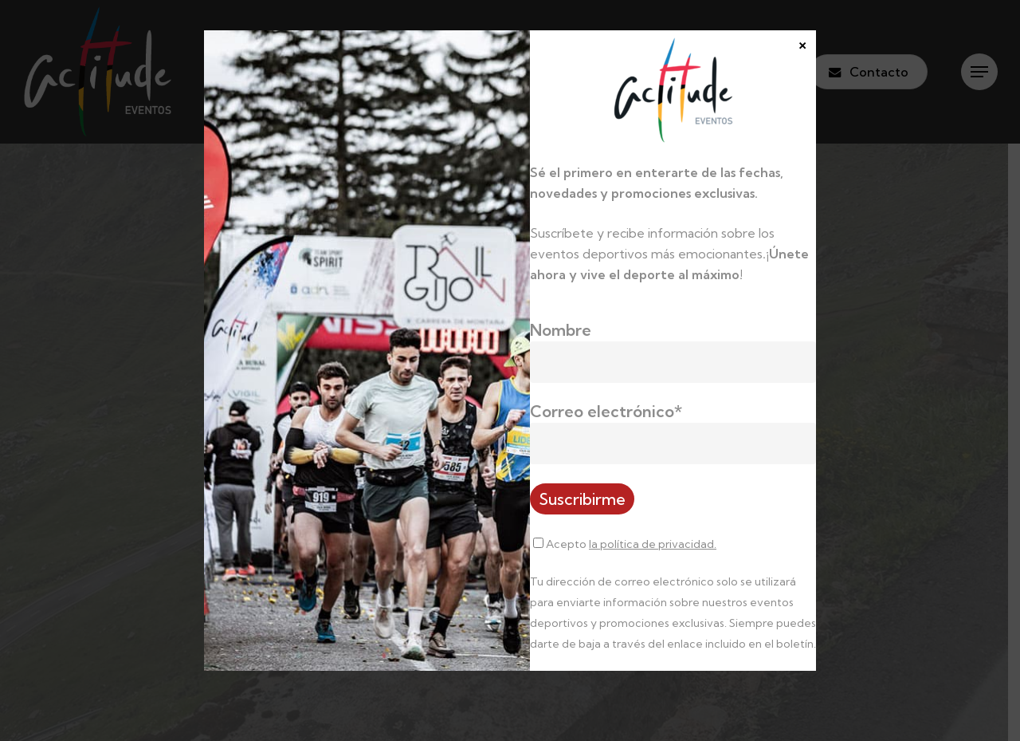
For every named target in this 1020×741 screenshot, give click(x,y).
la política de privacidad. (652, 544)
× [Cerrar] (802, 43)
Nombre (560, 330)
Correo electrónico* (606, 411)
